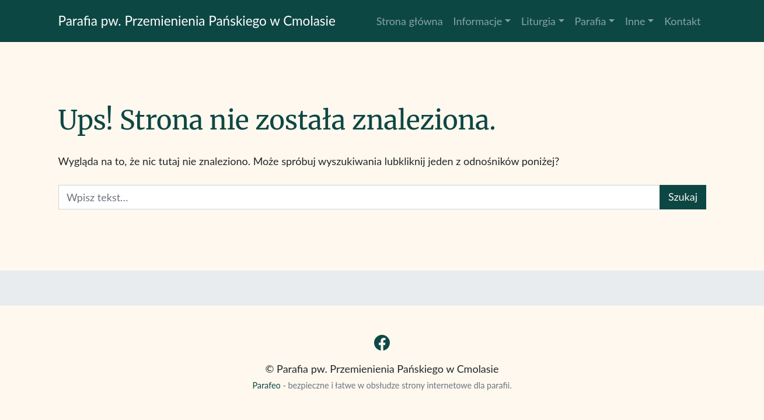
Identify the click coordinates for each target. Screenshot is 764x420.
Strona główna (409, 21)
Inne (635, 21)
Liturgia (538, 21)
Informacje (478, 21)
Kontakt (682, 21)
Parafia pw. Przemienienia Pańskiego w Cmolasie (197, 21)
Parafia (590, 21)
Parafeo (266, 385)
